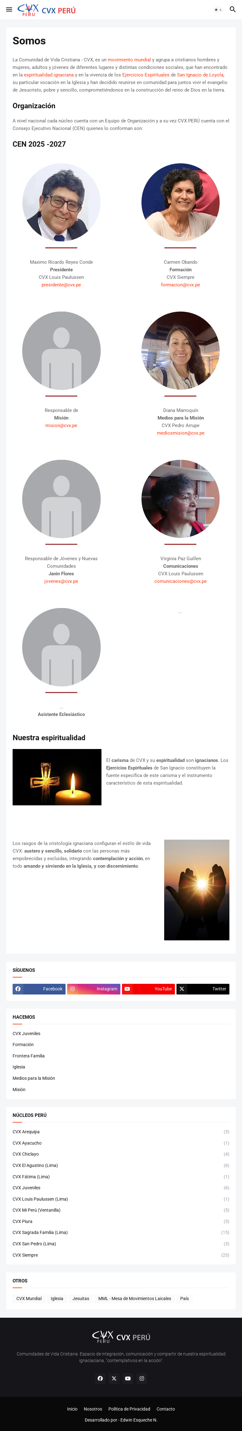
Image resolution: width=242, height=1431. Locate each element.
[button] (8, 9)
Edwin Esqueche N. (139, 1420)
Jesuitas (80, 1298)
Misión (19, 1089)
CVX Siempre (121, 1255)
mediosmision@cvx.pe (181, 433)
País (184, 1298)
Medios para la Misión (34, 1078)
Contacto (166, 1408)
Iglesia (19, 1066)
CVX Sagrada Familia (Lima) (121, 1233)
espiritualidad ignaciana (49, 75)
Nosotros (93, 1408)
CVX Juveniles (26, 1033)
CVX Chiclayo (121, 1154)
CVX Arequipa (121, 1132)
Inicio (72, 1408)
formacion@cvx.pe (180, 285)
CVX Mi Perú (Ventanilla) (121, 1210)
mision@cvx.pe (61, 425)
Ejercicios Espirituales (146, 75)
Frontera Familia (29, 1055)
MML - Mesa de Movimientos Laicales (134, 1298)
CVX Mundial (29, 1298)
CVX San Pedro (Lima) (121, 1244)
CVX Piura (121, 1222)
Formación (23, 1044)
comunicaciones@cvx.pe (180, 581)
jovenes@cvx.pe (61, 581)
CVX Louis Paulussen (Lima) (121, 1199)
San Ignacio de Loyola (200, 75)
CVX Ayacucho (121, 1143)
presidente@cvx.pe (61, 285)
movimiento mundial (129, 60)
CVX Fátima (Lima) (121, 1177)
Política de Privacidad (129, 1408)
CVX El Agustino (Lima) (121, 1166)
